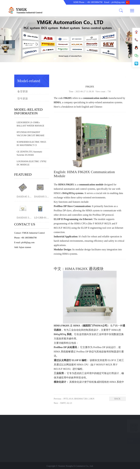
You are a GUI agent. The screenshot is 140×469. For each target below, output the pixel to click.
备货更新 (22, 82)
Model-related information (117, 77)
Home (100, 77)
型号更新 (31, 89)
